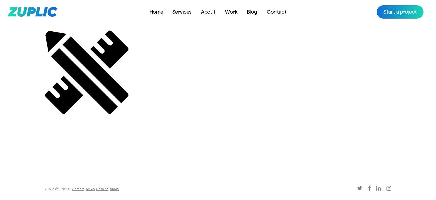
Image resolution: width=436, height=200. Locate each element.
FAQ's (90, 189)
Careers (78, 189)
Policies (102, 189)
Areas (114, 189)
